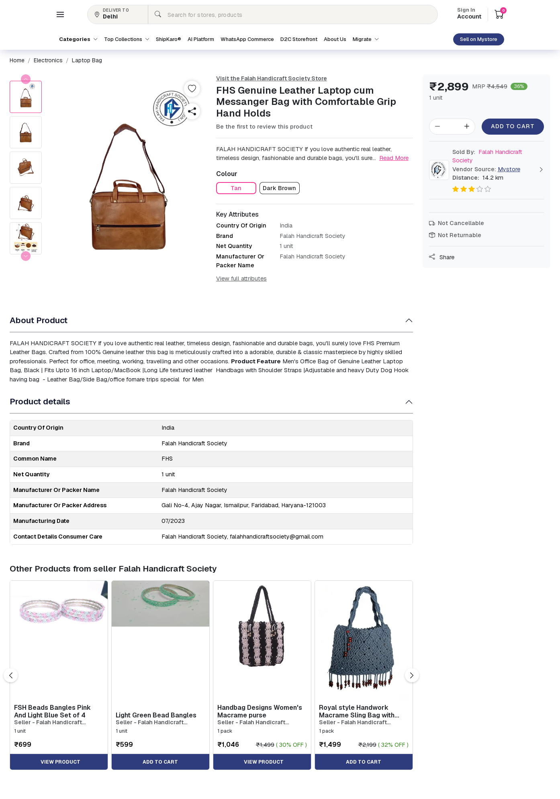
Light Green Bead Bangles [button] (156, 715)
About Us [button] (335, 39)
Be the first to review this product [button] (264, 126)
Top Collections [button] (126, 39)
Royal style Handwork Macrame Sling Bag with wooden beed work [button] (356, 711)
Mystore (509, 169)
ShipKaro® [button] (168, 39)
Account (469, 14)
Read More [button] (394, 158)
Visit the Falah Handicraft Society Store (271, 78)
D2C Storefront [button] (298, 39)
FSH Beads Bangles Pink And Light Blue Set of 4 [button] (52, 711)
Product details (40, 401)
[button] (60, 14)
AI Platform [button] (201, 39)
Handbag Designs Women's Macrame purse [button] (259, 711)
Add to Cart (513, 126)
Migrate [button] (366, 39)
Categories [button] (78, 39)
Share (441, 257)
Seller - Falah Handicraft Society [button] (48, 722)
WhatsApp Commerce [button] (247, 39)
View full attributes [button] (241, 278)
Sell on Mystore (478, 39)
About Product (38, 320)
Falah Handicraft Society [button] (487, 156)
